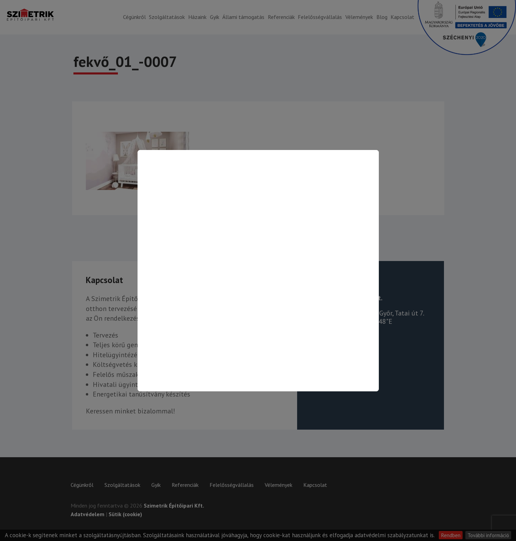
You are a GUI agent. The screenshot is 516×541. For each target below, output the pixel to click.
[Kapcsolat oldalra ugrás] (258, 270)
